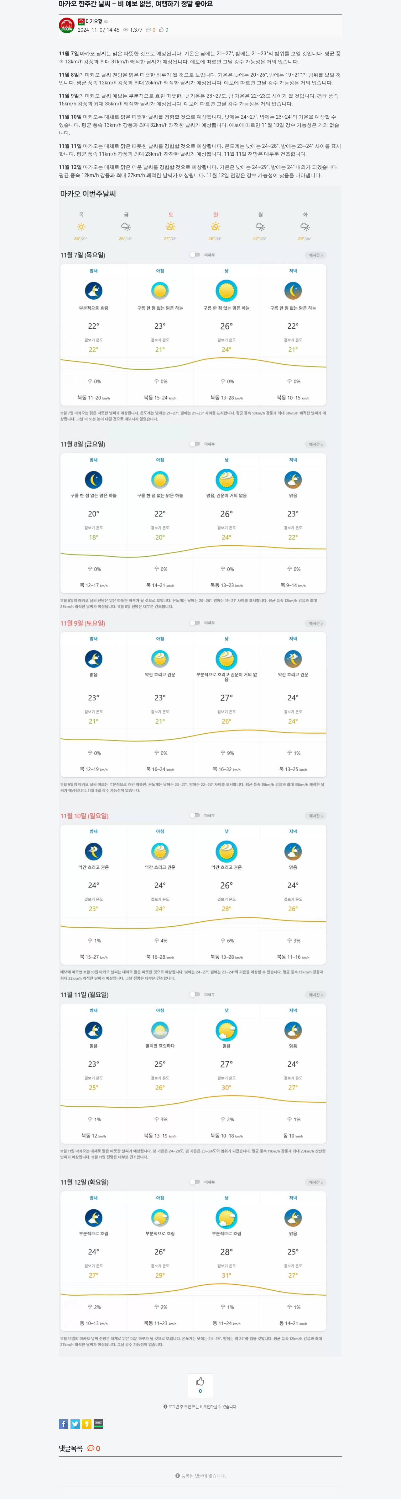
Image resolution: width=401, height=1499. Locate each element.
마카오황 (90, 21)
